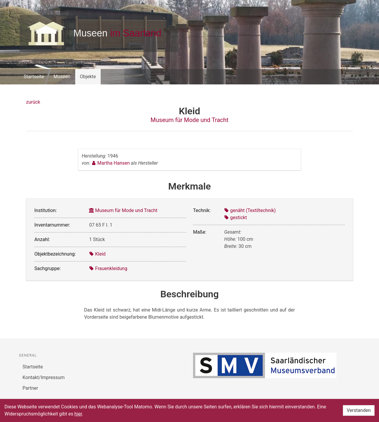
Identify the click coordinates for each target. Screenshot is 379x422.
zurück (33, 102)
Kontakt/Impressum (44, 377)
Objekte (88, 76)
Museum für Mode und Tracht (190, 119)
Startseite (34, 76)
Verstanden (359, 410)
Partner (30, 388)
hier (78, 414)
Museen (62, 76)
